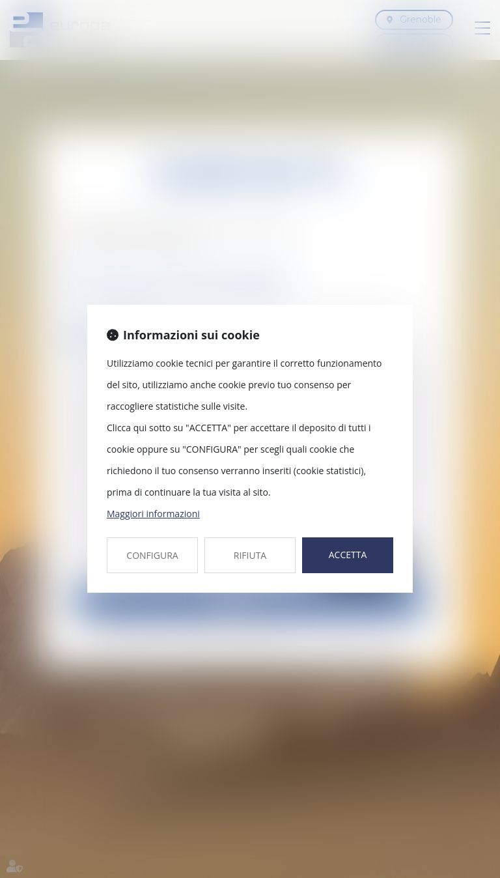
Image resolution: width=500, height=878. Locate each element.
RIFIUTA (250, 555)
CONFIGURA (152, 555)
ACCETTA (348, 554)
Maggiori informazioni (153, 513)
